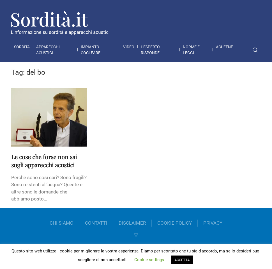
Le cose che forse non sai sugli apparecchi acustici (44, 161)
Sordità (22, 47)
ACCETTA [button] (182, 260)
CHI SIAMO (61, 223)
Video (128, 47)
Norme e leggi (191, 50)
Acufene (224, 47)
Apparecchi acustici (48, 50)
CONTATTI (96, 223)
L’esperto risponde (150, 50)
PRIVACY (212, 223)
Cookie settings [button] (149, 259)
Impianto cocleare (90, 50)
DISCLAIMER (132, 223)
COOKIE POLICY (174, 223)
